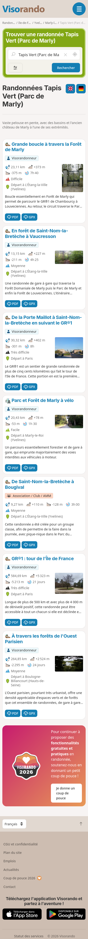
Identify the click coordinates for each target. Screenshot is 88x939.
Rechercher (66, 68)
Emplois (10, 861)
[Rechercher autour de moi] (75, 54)
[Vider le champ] (65, 54)
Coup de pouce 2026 (23, 878)
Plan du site (13, 852)
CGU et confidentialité (21, 844)
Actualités (11, 869)
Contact (10, 886)
